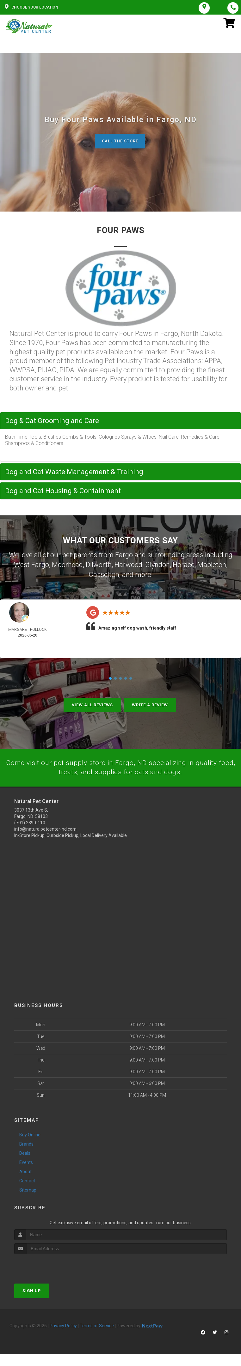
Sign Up (31, 1290)
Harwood (128, 565)
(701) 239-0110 (29, 822)
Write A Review (150, 704)
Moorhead (67, 565)
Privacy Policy (63, 1325)
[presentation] (48, 1265)
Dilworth (99, 565)
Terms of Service (97, 1325)
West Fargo (31, 565)
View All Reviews (92, 704)
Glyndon (157, 565)
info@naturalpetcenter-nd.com (45, 828)
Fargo (124, 556)
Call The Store (119, 142)
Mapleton (211, 565)
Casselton (104, 574)
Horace (184, 565)
